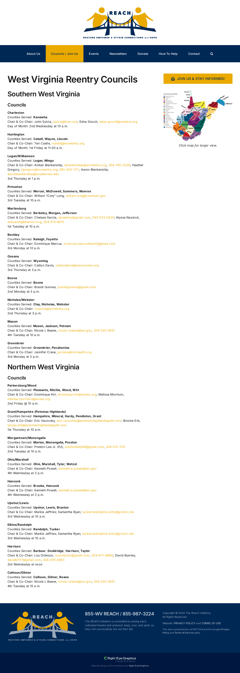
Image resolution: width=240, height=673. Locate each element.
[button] (212, 53)
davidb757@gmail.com (24, 560)
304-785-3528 (119, 165)
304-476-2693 (53, 560)
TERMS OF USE (211, 623)
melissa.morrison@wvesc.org (29, 399)
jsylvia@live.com (65, 121)
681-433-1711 (69, 169)
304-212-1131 (115, 447)
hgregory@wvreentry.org (39, 169)
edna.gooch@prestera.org (118, 121)
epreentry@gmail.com (74, 217)
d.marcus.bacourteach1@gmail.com (89, 243)
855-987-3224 (138, 613)
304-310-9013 (53, 222)
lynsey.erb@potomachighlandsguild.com (37, 425)
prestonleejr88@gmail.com (84, 447)
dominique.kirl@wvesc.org (77, 394)
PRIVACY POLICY (184, 623)
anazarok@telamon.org (24, 222)
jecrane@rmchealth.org (75, 352)
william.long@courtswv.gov (86, 196)
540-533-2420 (103, 217)
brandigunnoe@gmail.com (77, 287)
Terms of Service (184, 632)
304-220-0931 (104, 330)
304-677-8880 (102, 555)
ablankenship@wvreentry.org (85, 165)
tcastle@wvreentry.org (68, 143)
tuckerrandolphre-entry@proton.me (108, 512)
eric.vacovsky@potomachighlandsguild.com (89, 420)
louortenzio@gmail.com (72, 555)
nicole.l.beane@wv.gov (75, 330)
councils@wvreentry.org (51, 309)
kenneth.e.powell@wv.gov (77, 468)
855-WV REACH (102, 613)
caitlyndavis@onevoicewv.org (77, 265)
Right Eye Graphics (139, 665)
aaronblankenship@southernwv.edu (33, 174)
